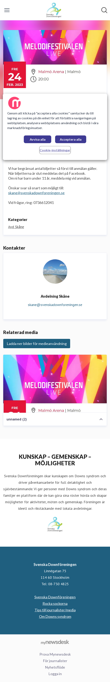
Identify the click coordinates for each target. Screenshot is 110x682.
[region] (55, 127)
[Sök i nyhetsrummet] (104, 10)
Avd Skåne (16, 226)
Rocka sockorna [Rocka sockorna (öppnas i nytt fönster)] (55, 603)
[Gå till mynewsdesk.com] (55, 642)
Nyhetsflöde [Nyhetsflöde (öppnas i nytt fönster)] (55, 667)
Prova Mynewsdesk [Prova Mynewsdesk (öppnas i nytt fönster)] (55, 654)
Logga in (55, 673)
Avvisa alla (38, 139)
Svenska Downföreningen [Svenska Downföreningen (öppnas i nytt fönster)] (55, 597)
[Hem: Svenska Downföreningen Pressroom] (54, 10)
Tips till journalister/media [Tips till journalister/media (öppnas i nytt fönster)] (55, 610)
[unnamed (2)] (55, 384)
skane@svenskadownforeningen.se (36, 193)
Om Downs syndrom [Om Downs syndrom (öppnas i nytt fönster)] (55, 616)
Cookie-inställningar (55, 150)
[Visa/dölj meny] (6, 10)
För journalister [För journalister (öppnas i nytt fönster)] (55, 660)
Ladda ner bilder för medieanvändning (37, 343)
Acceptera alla (71, 139)
